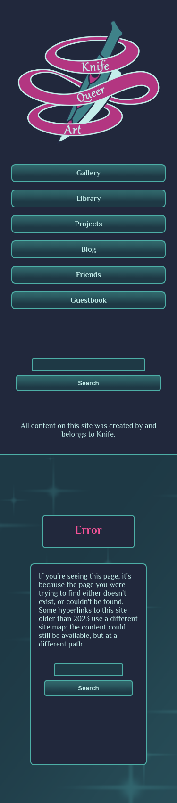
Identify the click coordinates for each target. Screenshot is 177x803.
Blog (88, 249)
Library (88, 198)
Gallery (88, 173)
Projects (88, 224)
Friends (88, 275)
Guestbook (88, 300)
